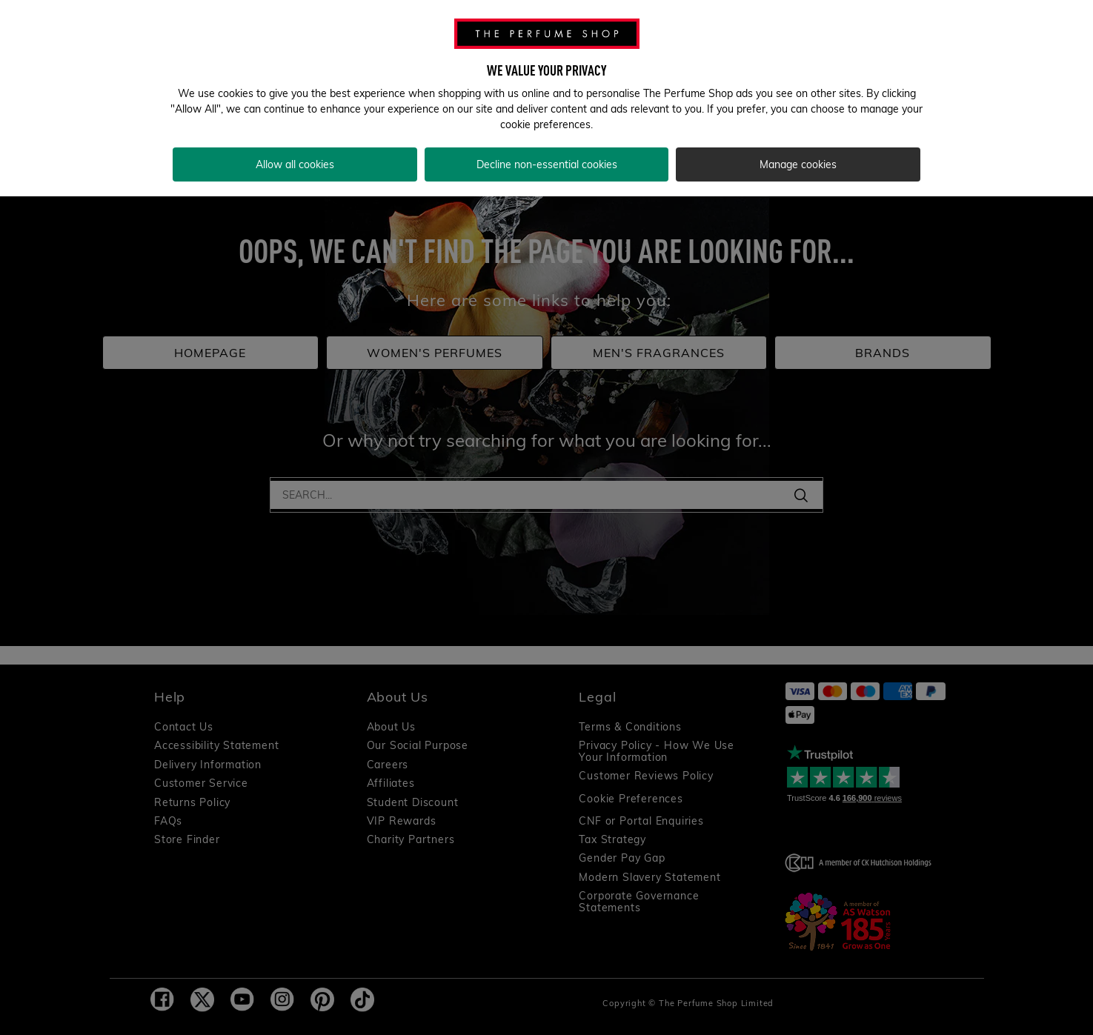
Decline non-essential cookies (546, 157)
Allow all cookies (295, 157)
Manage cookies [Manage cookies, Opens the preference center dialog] (798, 157)
